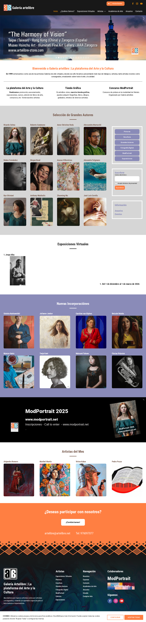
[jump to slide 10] (81, 57)
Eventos (118, 214)
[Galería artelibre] (17, 257)
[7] (15, 128)
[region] (73, 616)
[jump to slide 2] (61, 57)
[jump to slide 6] (71, 57)
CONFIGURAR (115, 617)
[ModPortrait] (127, 153)
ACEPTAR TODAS (134, 617)
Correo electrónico (121, 175)
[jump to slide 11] (83, 57)
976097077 (86, 533)
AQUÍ (58, 616)
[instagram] (137, 4)
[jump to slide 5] (68, 57)
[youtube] (141, 4)
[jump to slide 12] (86, 57)
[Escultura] (127, 137)
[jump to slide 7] (73, 57)
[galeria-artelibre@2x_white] (19, 5)
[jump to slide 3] (63, 57)
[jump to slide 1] (58, 57)
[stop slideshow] (88, 57)
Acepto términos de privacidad (127, 183)
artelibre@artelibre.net (57, 533)
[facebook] (133, 4)
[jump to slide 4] (66, 57)
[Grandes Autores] (127, 142)
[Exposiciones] (127, 158)
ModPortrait (118, 578)
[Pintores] (127, 131)
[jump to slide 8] (76, 57)
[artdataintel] (121, 583)
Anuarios (119, 210)
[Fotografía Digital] (127, 147)
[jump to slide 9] (78, 57)
